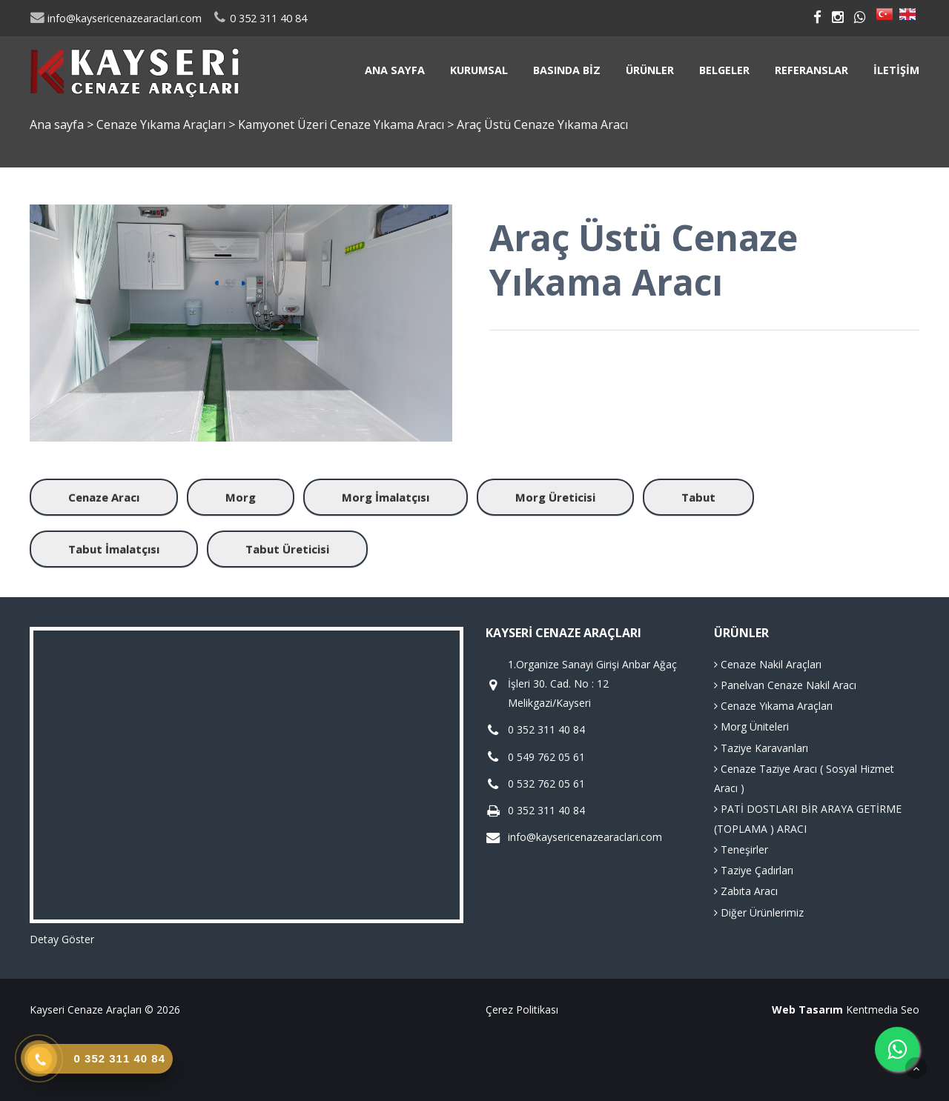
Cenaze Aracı (103, 497)
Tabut (698, 497)
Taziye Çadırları (753, 870)
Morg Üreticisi (555, 497)
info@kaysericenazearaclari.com (116, 18)
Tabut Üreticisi (287, 549)
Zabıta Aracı (746, 891)
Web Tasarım (807, 1009)
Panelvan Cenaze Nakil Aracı (785, 685)
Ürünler (650, 70)
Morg (240, 497)
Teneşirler (741, 849)
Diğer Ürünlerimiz (759, 912)
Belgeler (724, 70)
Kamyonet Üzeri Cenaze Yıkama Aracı (342, 124)
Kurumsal (479, 70)
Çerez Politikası (522, 1009)
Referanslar (811, 70)
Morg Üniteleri (751, 726)
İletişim (896, 70)
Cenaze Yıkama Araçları (162, 124)
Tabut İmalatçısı (113, 549)
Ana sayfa (395, 70)
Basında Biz (567, 70)
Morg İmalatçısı (385, 497)
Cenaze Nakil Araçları (767, 664)
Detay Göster (62, 939)
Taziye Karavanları (761, 748)
